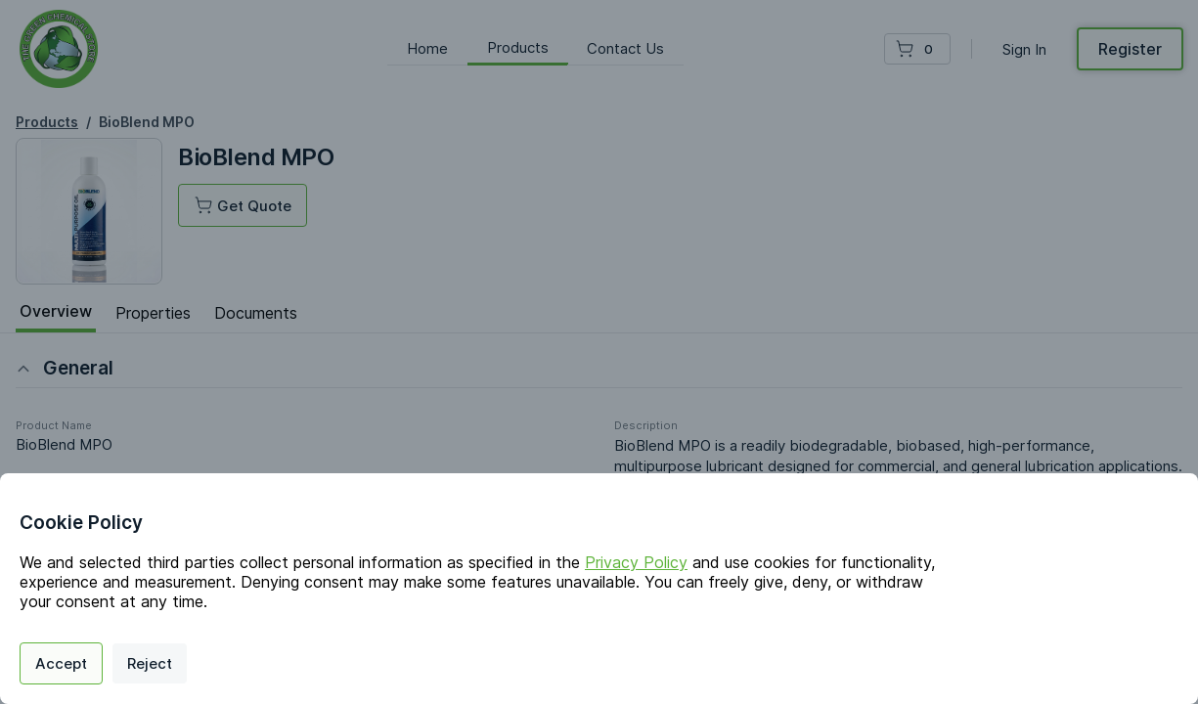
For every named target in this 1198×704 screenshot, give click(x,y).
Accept (61, 663)
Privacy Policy (636, 562)
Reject (149, 663)
